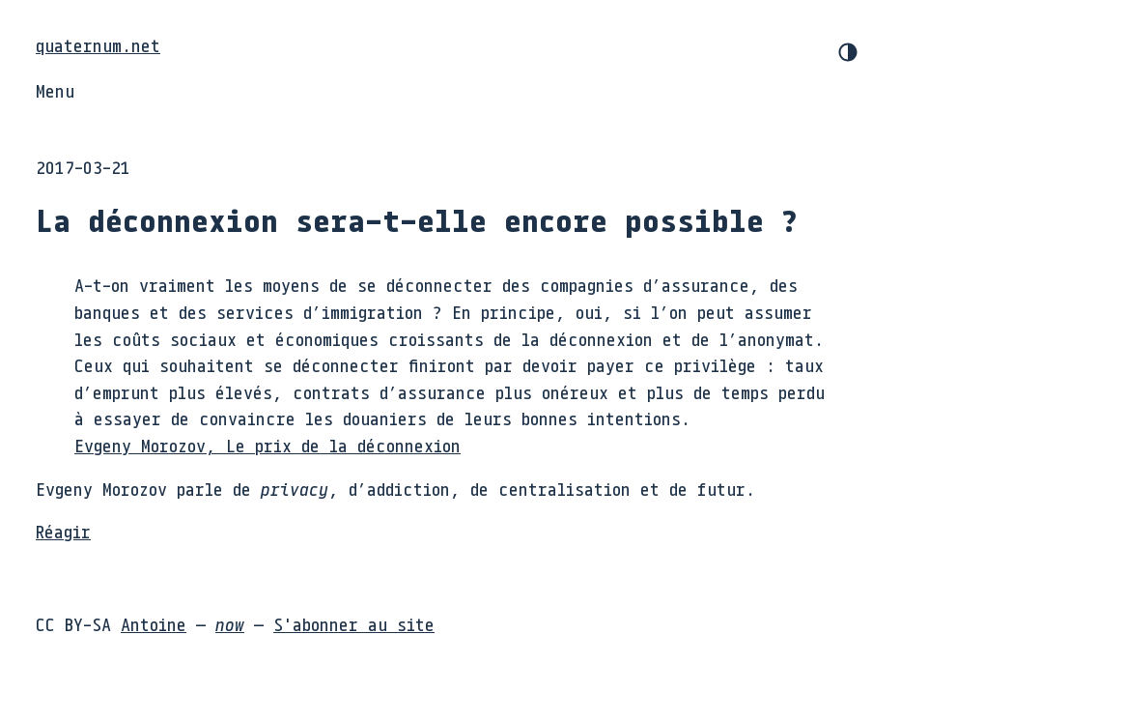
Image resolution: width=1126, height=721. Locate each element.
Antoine (153, 624)
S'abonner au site (354, 624)
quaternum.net (98, 45)
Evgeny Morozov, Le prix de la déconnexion (267, 445)
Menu (55, 90)
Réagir (63, 531)
